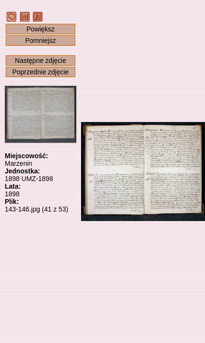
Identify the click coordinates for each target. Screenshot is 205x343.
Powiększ (40, 29)
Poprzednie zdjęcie (40, 72)
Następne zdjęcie (40, 60)
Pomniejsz (40, 40)
